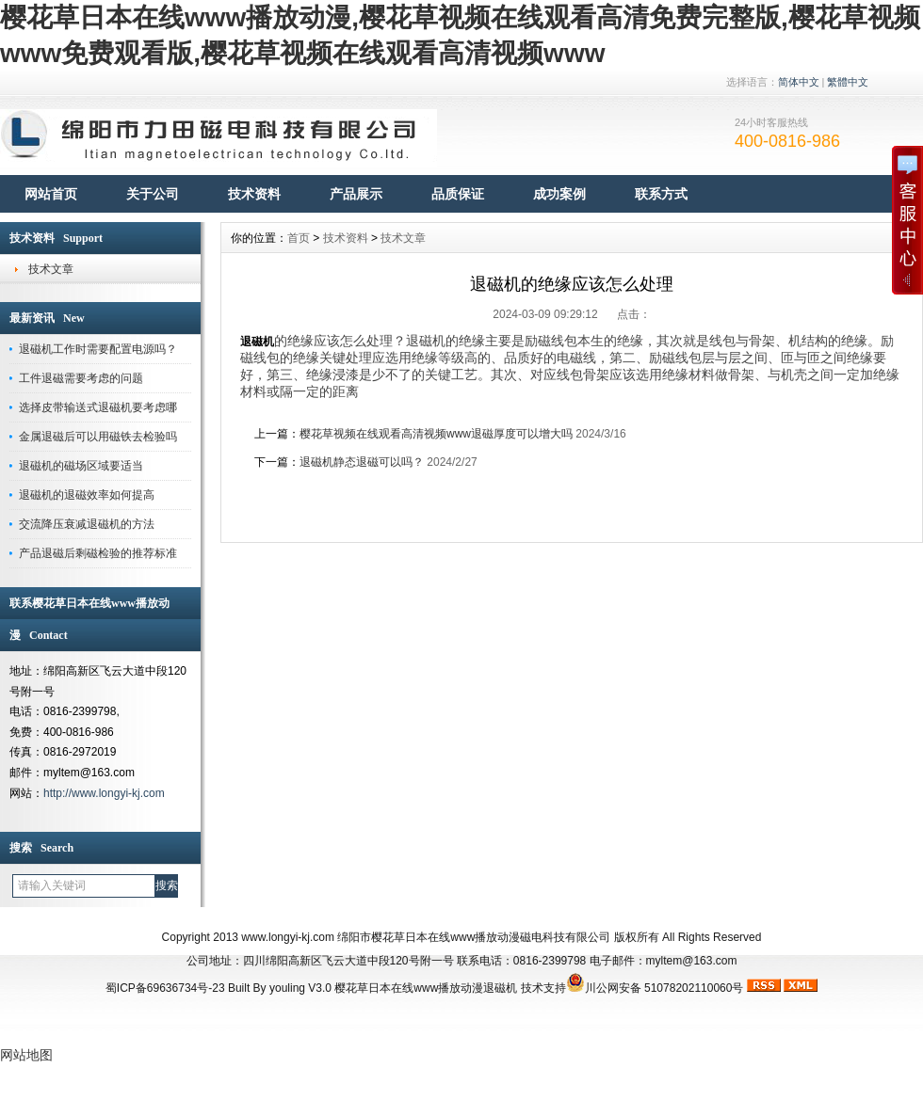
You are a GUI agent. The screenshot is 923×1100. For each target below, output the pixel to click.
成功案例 (559, 193)
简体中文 (798, 82)
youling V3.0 (300, 988)
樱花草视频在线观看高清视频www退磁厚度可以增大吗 (436, 433)
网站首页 (50, 193)
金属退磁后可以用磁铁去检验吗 (98, 436)
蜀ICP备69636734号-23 (165, 988)
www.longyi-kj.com (287, 937)
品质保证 (457, 193)
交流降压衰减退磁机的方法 (86, 524)
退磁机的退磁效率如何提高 (86, 495)
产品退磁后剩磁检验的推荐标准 (98, 553)
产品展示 (356, 193)
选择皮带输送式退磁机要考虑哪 (98, 407)
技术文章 (50, 269)
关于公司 (152, 193)
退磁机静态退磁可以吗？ (362, 462)
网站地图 (26, 1054)
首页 (298, 238)
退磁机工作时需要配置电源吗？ (98, 349)
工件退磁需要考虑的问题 (81, 378)
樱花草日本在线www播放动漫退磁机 (425, 988)
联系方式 (661, 193)
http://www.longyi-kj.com (104, 793)
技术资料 (254, 193)
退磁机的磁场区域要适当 (81, 465)
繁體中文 (847, 82)
